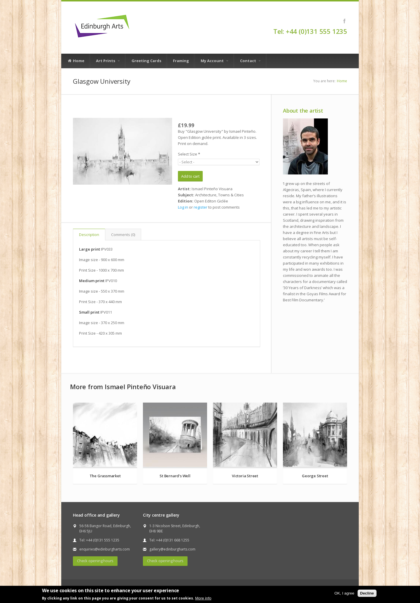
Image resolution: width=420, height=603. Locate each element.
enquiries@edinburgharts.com (104, 549)
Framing (181, 60)
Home (75, 61)
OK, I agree (344, 593)
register (200, 207)
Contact (250, 60)
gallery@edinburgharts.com (172, 549)
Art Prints (108, 60)
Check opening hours (95, 560)
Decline (367, 593)
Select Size (189, 154)
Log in (183, 207)
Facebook (344, 21)
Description (89, 234)
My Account (214, 60)
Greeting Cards (146, 60)
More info (203, 598)
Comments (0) (123, 234)
